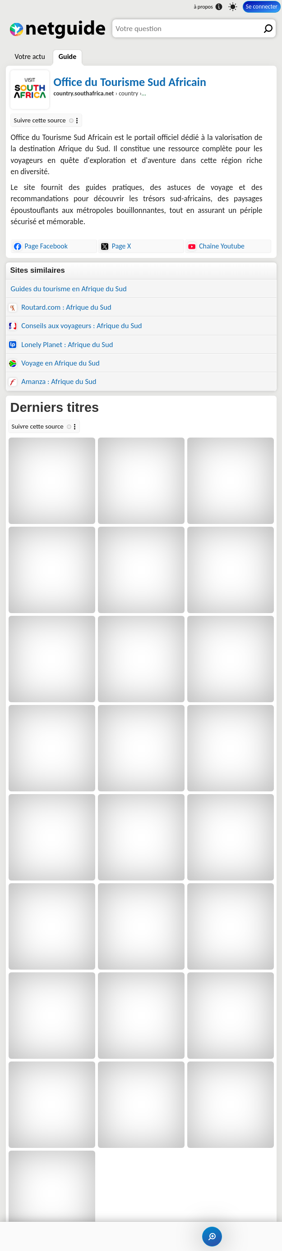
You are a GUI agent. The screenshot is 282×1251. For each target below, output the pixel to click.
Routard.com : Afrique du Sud (60, 307)
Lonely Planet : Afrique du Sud (61, 344)
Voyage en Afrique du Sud (54, 362)
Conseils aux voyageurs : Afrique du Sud (75, 325)
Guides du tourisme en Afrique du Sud (69, 288)
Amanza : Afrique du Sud (53, 381)
